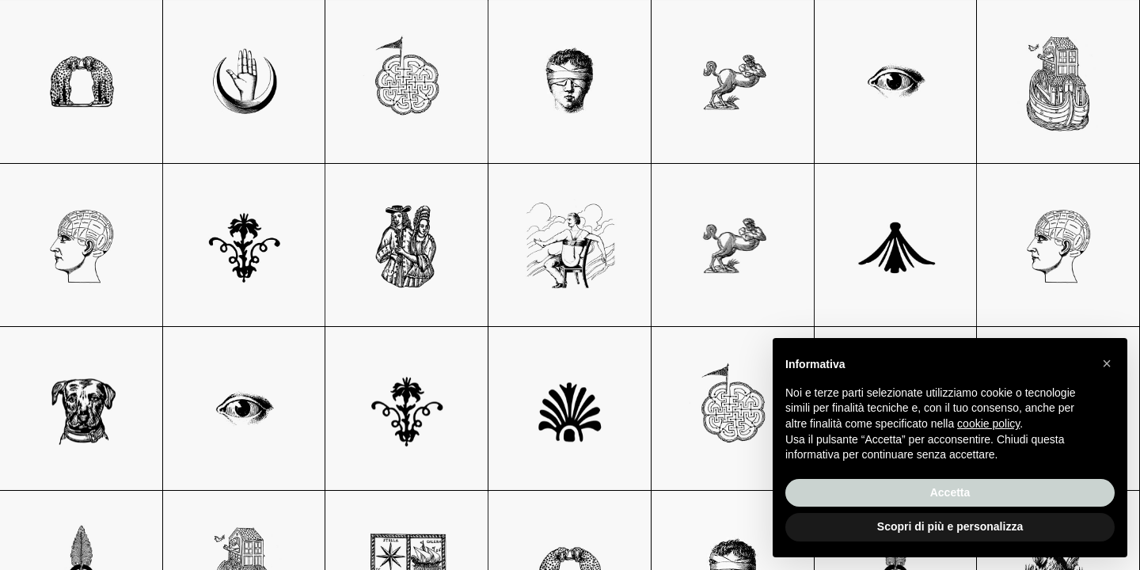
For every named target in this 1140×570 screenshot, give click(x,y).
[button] (1106, 363)
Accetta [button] (950, 492)
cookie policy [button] (988, 423)
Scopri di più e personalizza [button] (950, 526)
